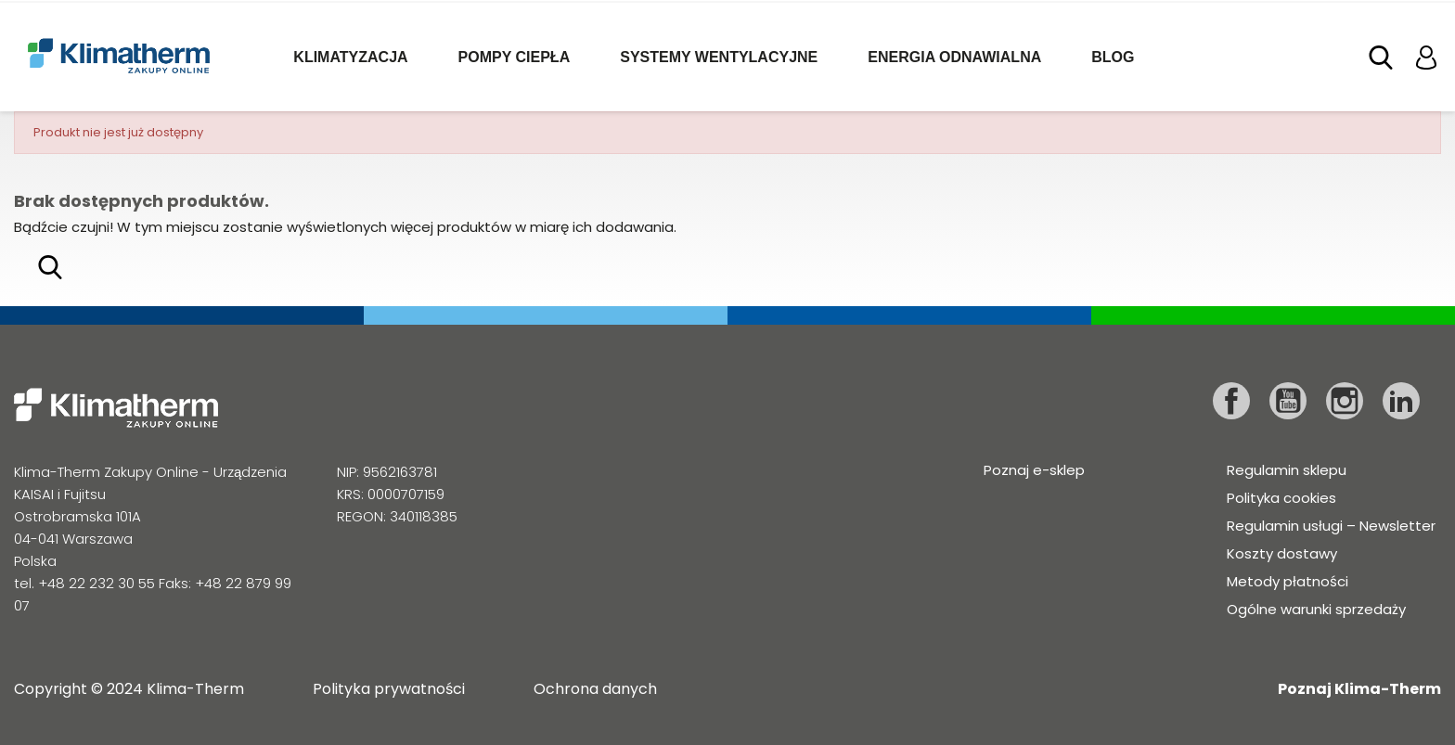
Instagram (1344, 400)
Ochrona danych (595, 689)
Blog (1112, 57)
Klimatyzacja (350, 57)
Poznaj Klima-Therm (1359, 689)
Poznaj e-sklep (1034, 470)
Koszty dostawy (1282, 553)
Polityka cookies (1281, 497)
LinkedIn (1401, 400)
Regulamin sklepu (1286, 470)
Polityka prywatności (389, 689)
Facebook (1231, 400)
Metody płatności (1287, 581)
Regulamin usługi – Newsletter (1331, 525)
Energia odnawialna (954, 57)
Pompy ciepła (514, 57)
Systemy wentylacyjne (719, 57)
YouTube (1288, 400)
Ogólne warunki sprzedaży (1316, 609)
